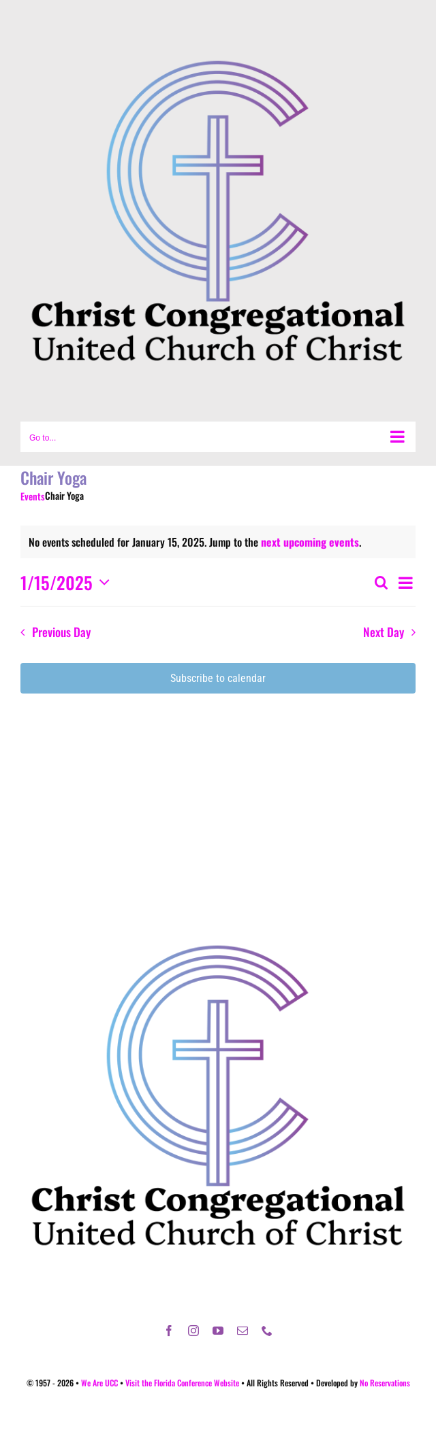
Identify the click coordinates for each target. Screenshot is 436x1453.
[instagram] (193, 1330)
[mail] (242, 1330)
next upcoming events (310, 542)
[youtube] (218, 1330)
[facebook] (169, 1330)
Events (32, 496)
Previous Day (61, 631)
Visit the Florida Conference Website (182, 1382)
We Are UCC (99, 1382)
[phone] (267, 1330)
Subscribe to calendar (218, 678)
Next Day (383, 631)
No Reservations (385, 1382)
